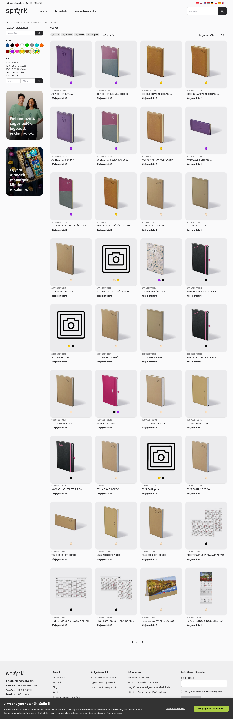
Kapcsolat (58, 682)
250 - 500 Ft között (16, 69)
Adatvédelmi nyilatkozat (140, 677)
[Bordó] (7, 51)
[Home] (8, 22)
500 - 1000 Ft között (17, 72)
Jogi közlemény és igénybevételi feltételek (149, 687)
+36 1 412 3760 (35, 3)
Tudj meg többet (115, 713)
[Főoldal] (24, 674)
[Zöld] (27, 45)
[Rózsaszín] (17, 51)
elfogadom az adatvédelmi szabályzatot (203, 691)
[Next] (142, 642)
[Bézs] (32, 51)
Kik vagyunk (59, 677)
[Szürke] (32, 45)
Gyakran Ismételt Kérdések (66, 697)
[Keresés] (39, 33)
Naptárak (18, 22)
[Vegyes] (37, 51)
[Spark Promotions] (16, 11)
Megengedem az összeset (211, 708)
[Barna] (27, 51)
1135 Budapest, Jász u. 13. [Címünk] (29, 685)
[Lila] (12, 51)
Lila (55, 34)
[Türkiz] (37, 45)
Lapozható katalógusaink (103, 687)
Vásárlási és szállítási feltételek (143, 682)
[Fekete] (12, 45)
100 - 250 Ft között (16, 65)
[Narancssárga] (42, 45)
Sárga (67, 34)
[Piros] (17, 45)
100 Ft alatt (12, 62)
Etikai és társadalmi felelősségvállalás (147, 692)
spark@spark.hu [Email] (22, 694)
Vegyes (92, 34)
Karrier (56, 692)
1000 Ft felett (13, 75)
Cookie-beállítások (175, 708)
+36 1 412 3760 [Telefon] (24, 690)
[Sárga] (22, 51)
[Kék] (7, 45)
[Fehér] (22, 45)
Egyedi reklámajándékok (102, 682)
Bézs (80, 34)
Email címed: (187, 677)
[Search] (222, 11)
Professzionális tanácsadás (103, 677)
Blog (55, 687)
